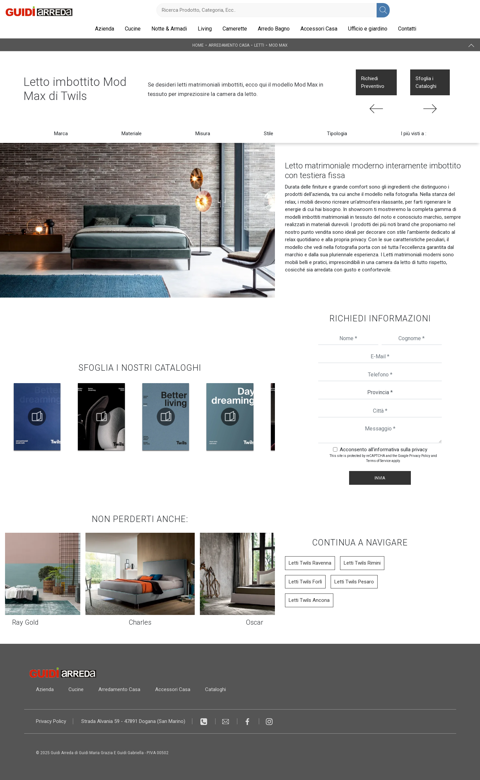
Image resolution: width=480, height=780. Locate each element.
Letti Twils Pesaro (354, 582)
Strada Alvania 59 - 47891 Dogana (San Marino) (133, 721)
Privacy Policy (419, 456)
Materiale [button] (132, 134)
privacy (419, 450)
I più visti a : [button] (413, 134)
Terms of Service (378, 461)
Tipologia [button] (337, 134)
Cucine (133, 28)
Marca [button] (61, 134)
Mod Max (278, 45)
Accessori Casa (318, 28)
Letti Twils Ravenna (310, 563)
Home (198, 45)
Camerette (235, 28)
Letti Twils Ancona (309, 600)
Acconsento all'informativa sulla (383, 450)
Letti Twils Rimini (362, 563)
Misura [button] (202, 134)
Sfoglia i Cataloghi (426, 82)
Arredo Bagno (274, 28)
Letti (259, 45)
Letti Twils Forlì (305, 582)
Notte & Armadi (169, 28)
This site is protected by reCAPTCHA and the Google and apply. (383, 458)
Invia (380, 477)
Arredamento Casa (228, 45)
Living (205, 28)
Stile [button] (268, 134)
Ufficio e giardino (367, 28)
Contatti (407, 28)
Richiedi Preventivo (372, 82)
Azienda (104, 28)
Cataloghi (215, 689)
